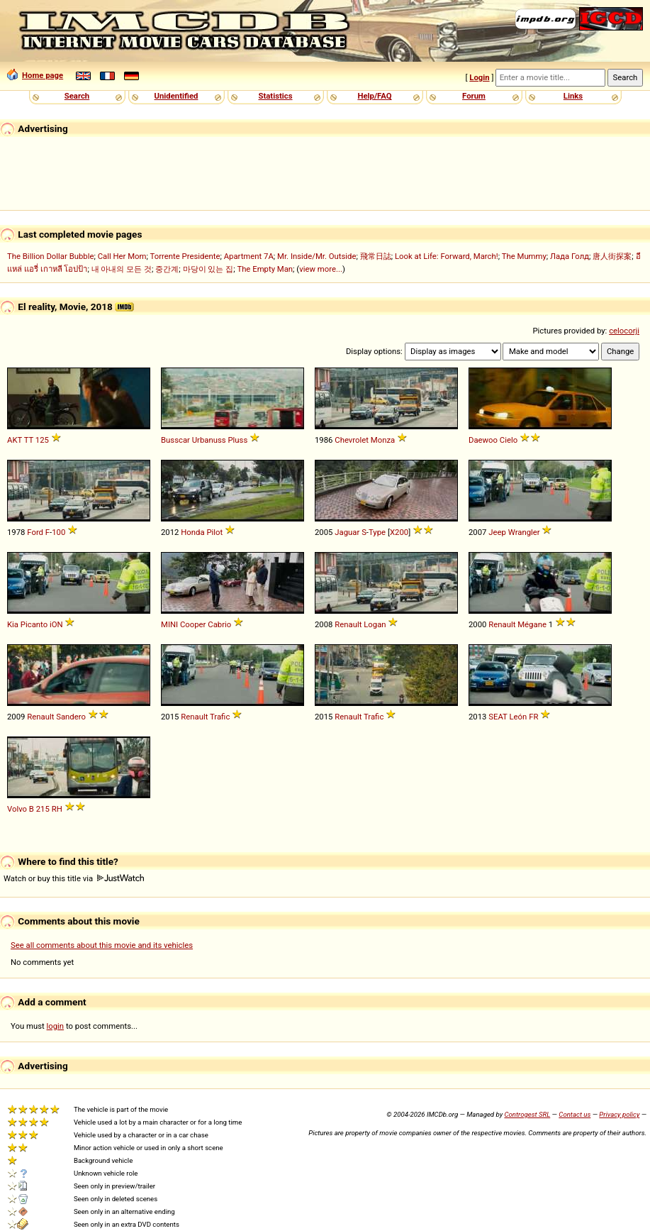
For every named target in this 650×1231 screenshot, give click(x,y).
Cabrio (219, 624)
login (56, 1026)
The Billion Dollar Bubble (50, 256)
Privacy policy (619, 1114)
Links (573, 96)
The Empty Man (265, 269)
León (518, 717)
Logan (375, 624)
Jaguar (347, 532)
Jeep (497, 532)
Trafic (220, 717)
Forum (474, 96)
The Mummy (524, 256)
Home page (35, 75)
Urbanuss (209, 440)
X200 (399, 532)
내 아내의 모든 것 (121, 269)
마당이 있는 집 (208, 269)
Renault (348, 624)
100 (58, 532)
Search (77, 96)
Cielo (508, 440)
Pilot (214, 532)
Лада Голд (569, 256)
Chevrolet (352, 440)
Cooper (193, 624)
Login (479, 77)
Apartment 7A (249, 256)
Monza (383, 440)
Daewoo (483, 440)
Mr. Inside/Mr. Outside (316, 256)
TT (28, 440)
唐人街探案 (612, 256)
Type (377, 532)
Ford (35, 532)
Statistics (275, 96)
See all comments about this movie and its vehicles (102, 945)
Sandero (71, 717)
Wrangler (524, 532)
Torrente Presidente (185, 256)
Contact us (574, 1114)
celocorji (624, 331)
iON (56, 624)
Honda (192, 532)
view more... (320, 269)
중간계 (167, 269)
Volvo (17, 809)
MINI (169, 624)
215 (43, 809)
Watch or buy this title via (74, 878)
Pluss (237, 440)
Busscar (175, 440)
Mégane (532, 624)
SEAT (497, 717)
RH (57, 809)
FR (533, 717)
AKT (14, 440)
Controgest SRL (527, 1114)
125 (42, 440)
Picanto (34, 624)
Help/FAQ (374, 96)
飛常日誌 (375, 256)
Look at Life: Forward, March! (446, 256)
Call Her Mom (122, 256)
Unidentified (176, 96)
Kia (12, 624)
